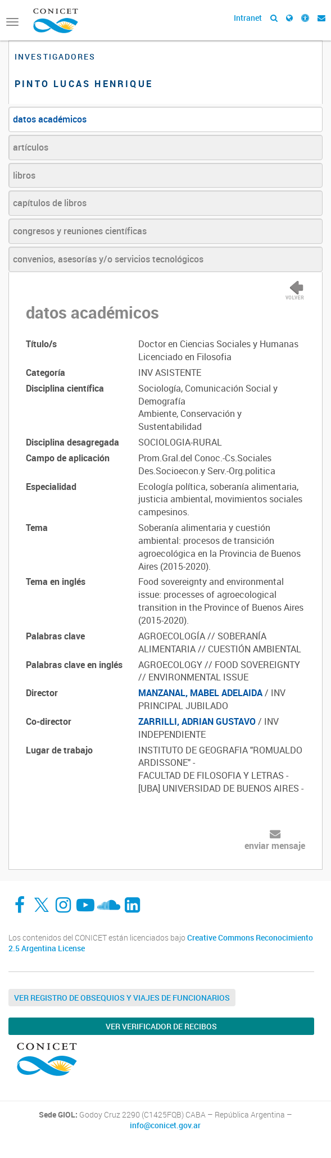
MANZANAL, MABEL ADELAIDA (200, 693)
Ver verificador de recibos (161, 1026)
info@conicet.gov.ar (165, 1125)
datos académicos (50, 119)
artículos (30, 147)
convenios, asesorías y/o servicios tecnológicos (108, 259)
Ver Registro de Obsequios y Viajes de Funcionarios (122, 997)
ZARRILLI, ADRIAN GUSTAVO (197, 721)
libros (24, 175)
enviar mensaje (274, 845)
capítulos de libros (50, 203)
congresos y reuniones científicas (80, 231)
